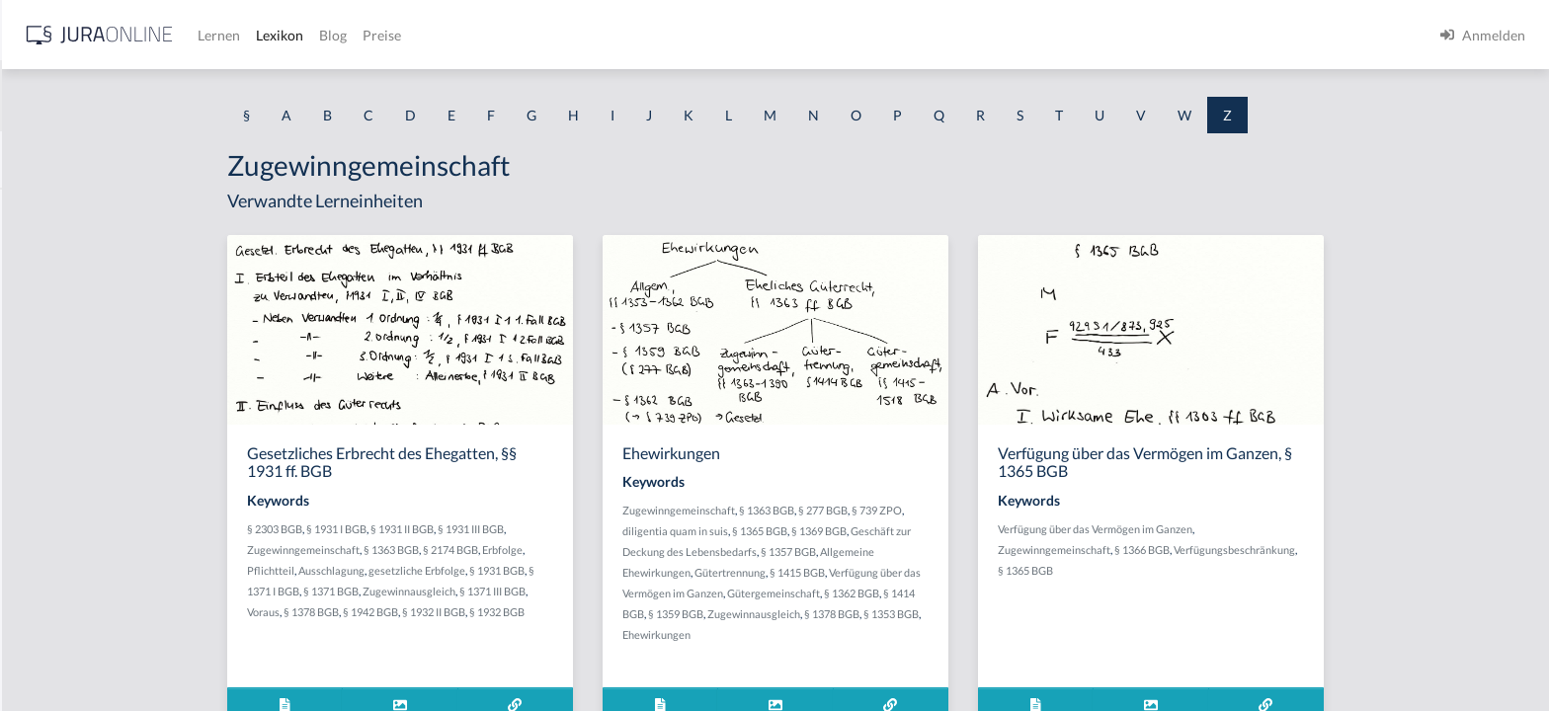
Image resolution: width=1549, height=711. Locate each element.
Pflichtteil (427, 570)
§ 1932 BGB (654, 611)
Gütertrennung (887, 572)
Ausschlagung (488, 570)
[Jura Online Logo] (414, 35)
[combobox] (158, 96)
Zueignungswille (66, 630)
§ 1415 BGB (954, 572)
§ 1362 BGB (1008, 593)
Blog (647, 35)
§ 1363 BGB (548, 549)
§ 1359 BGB (832, 613)
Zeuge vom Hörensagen (88, 343)
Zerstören (46, 298)
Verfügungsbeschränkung (1391, 549)
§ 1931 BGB (654, 570)
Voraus (420, 611)
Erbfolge (659, 549)
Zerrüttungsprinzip (74, 254)
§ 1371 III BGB (649, 591)
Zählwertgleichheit (74, 209)
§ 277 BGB (980, 510)
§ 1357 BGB (945, 551)
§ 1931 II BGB (559, 528)
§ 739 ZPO (1034, 510)
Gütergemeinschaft (930, 593)
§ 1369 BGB (976, 530)
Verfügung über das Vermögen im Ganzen (1252, 528)
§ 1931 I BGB (493, 528)
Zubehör (42, 476)
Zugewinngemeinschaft (460, 549)
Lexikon (593, 35)
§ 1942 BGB (527, 611)
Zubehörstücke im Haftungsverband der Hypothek (138, 531)
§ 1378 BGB (468, 611)
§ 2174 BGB (607, 549)
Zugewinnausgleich (566, 591)
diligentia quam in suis (832, 530)
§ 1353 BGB (1048, 613)
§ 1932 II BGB (590, 611)
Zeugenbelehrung (69, 387)
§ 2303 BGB (431, 528)
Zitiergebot (50, 432)
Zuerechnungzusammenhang (104, 675)
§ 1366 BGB (1299, 549)
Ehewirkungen (813, 634)
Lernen (533, 35)
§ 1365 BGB (916, 530)
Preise (696, 35)
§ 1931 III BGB (628, 528)
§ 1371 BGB (488, 591)
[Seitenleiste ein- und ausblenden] (284, 30)
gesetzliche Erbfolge (574, 570)
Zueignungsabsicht (73, 586)
